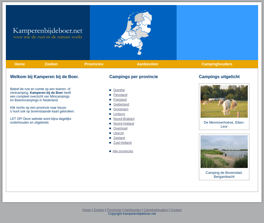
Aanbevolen (132, 210)
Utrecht (118, 133)
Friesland (119, 100)
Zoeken (99, 210)
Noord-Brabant (123, 119)
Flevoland (120, 95)
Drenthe (119, 90)
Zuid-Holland (122, 143)
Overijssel (120, 128)
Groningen (120, 109)
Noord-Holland (123, 123)
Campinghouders (155, 210)
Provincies (114, 210)
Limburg (119, 114)
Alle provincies (123, 151)
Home (86, 210)
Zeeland (119, 138)
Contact (176, 210)
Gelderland (121, 104)
